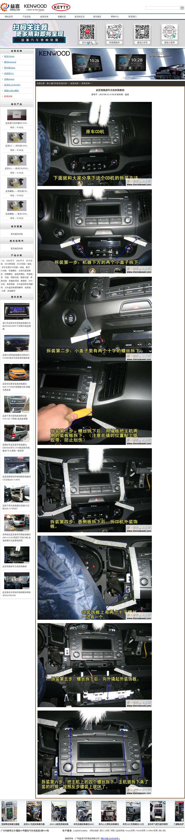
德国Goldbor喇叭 (11, 90)
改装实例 (44, 16)
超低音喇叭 (20, 274)
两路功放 (25, 277)
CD (3, 260)
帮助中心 (115, 16)
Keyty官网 (130, 830)
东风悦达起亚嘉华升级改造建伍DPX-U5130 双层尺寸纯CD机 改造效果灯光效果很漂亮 (17, 537)
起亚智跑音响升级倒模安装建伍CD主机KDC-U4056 (17, 478)
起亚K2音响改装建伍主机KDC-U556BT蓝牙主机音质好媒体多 (16, 356)
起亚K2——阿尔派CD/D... (16, 146)
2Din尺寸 (20, 260)
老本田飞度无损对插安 (159, 824)
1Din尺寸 (10, 260)
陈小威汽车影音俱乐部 (57, 83)
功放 (7, 277)
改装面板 (11, 284)
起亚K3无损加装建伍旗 (35, 824)
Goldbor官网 (152, 830)
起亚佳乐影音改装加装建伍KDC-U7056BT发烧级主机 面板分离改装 (16, 387)
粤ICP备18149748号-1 (110, 838)
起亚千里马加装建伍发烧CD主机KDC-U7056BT (16, 507)
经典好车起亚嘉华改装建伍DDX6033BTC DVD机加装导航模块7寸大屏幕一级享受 (16, 448)
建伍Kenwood (10, 62)
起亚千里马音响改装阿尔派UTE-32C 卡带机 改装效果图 (15, 417)
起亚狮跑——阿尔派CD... (17, 191)
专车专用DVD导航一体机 (13, 267)
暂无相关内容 (17, 234)
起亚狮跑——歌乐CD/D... (17, 214)
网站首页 (9, 16)
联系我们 (132, 16)
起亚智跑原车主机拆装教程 (15, 566)
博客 (113, 830)
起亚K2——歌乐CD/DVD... (17, 168)
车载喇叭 (13, 271)
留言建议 (97, 16)
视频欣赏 (62, 16)
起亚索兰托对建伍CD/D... (17, 123)
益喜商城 (120, 830)
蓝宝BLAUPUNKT (12, 85)
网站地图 (94, 830)
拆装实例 (8, 96)
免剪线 (28, 287)
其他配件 (11, 291)
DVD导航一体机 (24, 264)
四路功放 (15, 277)
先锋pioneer (9, 79)
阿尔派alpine (9, 68)
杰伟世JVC (9, 73)
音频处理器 (14, 281)
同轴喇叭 (9, 274)
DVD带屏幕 (10, 264)
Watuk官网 (140, 830)
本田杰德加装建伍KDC (84, 824)
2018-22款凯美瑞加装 (59, 824)
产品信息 (27, 16)
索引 (102, 830)
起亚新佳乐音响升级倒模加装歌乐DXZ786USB (17, 594)
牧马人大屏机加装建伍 (110, 824)
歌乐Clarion (9, 56)
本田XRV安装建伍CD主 (134, 824)
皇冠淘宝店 (80, 16)
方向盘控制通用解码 (14, 287)
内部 (107, 830)
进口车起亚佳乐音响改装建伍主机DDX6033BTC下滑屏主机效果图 (17, 326)
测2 (164, 830)
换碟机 (24, 281)
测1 (160, 830)
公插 (4, 291)
